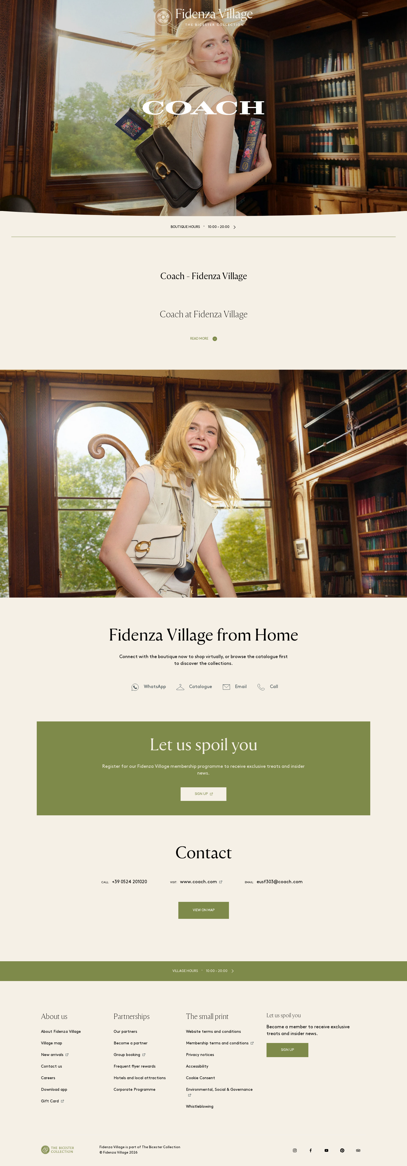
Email (241, 687)
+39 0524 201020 (129, 882)
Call (274, 687)
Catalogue (200, 687)
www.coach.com (198, 882)
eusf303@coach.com (280, 882)
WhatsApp (155, 687)
